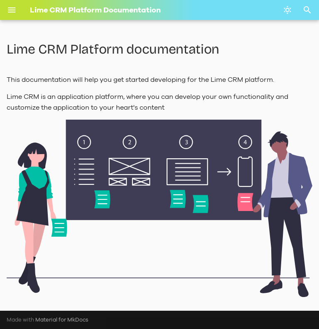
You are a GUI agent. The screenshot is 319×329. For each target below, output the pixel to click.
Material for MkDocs (61, 319)
